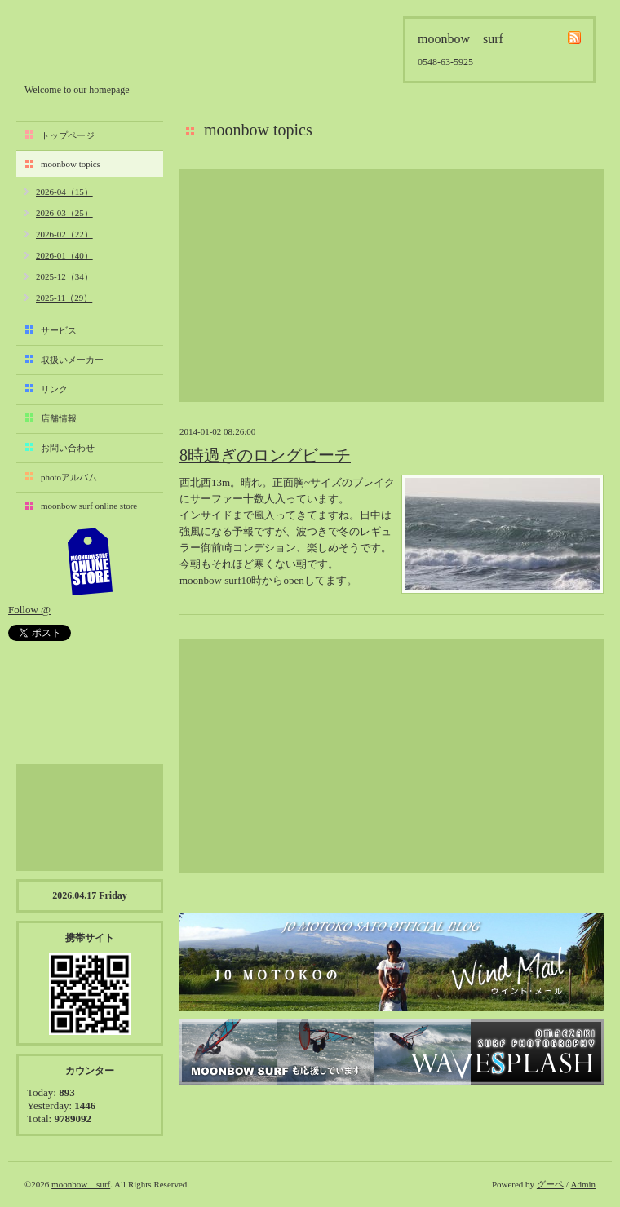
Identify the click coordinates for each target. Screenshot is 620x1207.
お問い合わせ (68, 448)
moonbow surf (111, 46)
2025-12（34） (64, 276)
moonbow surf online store (89, 506)
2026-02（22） (64, 234)
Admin (583, 1184)
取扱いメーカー (72, 360)
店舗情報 (59, 418)
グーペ (550, 1184)
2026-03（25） (64, 213)
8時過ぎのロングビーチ (265, 455)
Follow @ (29, 610)
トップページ (68, 135)
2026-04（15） (64, 192)
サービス (59, 330)
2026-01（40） (64, 255)
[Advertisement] (391, 285)
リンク (54, 389)
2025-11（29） (64, 298)
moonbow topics (70, 164)
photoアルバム (69, 477)
